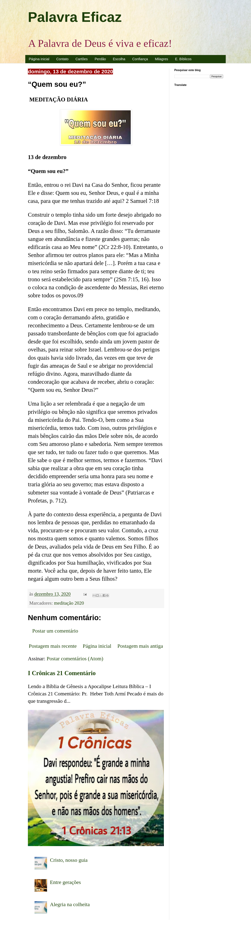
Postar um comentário (55, 631)
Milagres (161, 59)
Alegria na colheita (70, 904)
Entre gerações (65, 882)
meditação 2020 (69, 603)
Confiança (140, 59)
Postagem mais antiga (140, 646)
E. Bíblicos (183, 59)
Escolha (119, 59)
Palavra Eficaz (75, 17)
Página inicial (39, 59)
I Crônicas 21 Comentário (62, 673)
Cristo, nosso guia (69, 860)
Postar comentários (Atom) (75, 658)
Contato (62, 59)
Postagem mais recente (53, 646)
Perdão (100, 59)
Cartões (81, 59)
